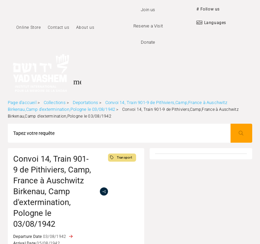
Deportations (85, 102)
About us (85, 27)
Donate (148, 42)
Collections (55, 102)
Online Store (28, 27)
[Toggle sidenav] (77, 82)
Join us (148, 9)
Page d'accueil (22, 102)
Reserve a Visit (148, 25)
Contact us (58, 27)
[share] (104, 191)
